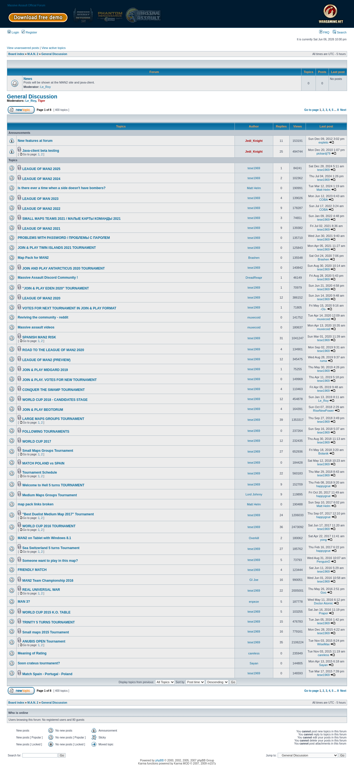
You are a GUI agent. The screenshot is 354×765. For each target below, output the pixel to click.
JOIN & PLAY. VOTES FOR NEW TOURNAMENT (59, 380)
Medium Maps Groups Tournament (49, 495)
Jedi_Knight (254, 140)
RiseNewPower (323, 410)
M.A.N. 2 (32, 54)
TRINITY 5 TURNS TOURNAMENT (48, 622)
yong (323, 539)
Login (13, 32)
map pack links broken (35, 504)
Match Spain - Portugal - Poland (47, 674)
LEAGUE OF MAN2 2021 (41, 229)
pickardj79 (323, 153)
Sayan (253, 663)
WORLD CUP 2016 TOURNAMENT (49, 526)
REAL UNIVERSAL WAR (41, 590)
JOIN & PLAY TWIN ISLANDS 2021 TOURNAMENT (57, 248)
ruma (323, 360)
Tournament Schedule (39, 472)
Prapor (323, 613)
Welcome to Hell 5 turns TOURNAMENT (53, 485)
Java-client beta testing (40, 151)
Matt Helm (254, 188)
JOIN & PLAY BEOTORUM (42, 410)
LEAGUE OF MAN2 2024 (41, 179)
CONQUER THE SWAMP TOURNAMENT (53, 390)
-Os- (323, 309)
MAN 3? (24, 602)
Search (340, 32)
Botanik (323, 453)
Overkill (254, 538)
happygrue (323, 486)
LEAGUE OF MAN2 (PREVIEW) (46, 360)
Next (343, 109)
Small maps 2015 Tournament (45, 632)
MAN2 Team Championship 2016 (48, 581)
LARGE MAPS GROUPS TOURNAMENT (53, 419)
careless (254, 653)
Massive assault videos (36, 327)
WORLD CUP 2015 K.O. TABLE (46, 612)
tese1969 (254, 168)
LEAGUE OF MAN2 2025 (41, 169)
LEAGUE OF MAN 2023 (40, 199)
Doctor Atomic (323, 603)
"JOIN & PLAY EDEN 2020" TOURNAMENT (55, 288)
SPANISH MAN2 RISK (39, 337)
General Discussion (54, 54)
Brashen (254, 257)
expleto (323, 142)
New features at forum (35, 141)
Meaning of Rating (32, 653)
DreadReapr (254, 277)
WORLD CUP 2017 (36, 441)
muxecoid (253, 317)
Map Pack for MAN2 (33, 258)
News (28, 79)
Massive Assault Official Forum (26, 5)
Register (29, 32)
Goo (323, 592)
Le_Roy (45, 86)
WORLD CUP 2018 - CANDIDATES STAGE (55, 400)
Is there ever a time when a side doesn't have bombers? (62, 188)
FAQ (324, 32)
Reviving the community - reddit (43, 317)
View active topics (53, 47)
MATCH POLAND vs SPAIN (43, 463)
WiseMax (323, 644)
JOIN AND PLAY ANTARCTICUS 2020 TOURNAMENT (63, 268)
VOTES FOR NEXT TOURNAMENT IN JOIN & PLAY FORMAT (69, 308)
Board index (16, 54)
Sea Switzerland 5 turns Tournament (50, 548)
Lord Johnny (254, 494)
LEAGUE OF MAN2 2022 (41, 209)
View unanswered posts (23, 47)
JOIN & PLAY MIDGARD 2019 (45, 370)
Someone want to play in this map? (50, 561)
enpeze (254, 601)
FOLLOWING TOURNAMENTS (45, 432)
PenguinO (323, 561)
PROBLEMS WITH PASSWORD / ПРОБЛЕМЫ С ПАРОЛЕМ (64, 238)
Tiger (41, 100)
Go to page (311, 109)
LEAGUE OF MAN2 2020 (41, 298)
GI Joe (253, 579)
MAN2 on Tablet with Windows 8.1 (44, 538)
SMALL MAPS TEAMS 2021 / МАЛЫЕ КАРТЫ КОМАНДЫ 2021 (71, 219)
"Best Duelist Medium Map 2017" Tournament (58, 514)
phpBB (159, 760)
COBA (323, 199)
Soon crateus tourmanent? (39, 663)
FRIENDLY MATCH (32, 570)
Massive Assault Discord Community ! (48, 278)
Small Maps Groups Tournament (47, 451)
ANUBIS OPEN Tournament (43, 641)
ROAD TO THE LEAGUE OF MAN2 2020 (53, 350)
